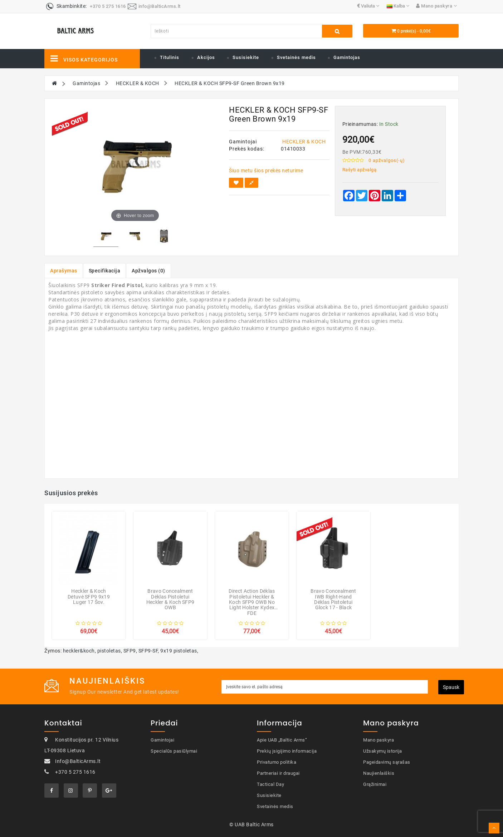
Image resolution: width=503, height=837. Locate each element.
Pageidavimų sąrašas (386, 762)
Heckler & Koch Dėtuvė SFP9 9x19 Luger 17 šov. (89, 596)
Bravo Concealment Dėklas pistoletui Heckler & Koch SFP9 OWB (170, 599)
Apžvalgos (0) (148, 271)
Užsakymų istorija (382, 751)
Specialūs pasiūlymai (174, 751)
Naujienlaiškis (378, 773)
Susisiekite (246, 57)
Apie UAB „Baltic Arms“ (282, 740)
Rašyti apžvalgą (359, 169)
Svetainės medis (296, 57)
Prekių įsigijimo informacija (287, 751)
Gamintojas (346, 57)
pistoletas (109, 651)
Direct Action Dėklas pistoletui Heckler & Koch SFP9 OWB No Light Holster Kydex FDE (252, 602)
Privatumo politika (276, 762)
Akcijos (206, 57)
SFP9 (129, 651)
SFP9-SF (148, 651)
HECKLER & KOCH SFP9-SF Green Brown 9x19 (230, 83)
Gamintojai (162, 740)
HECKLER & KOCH (137, 83)
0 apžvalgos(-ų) (386, 160)
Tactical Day (270, 784)
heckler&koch (79, 651)
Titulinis (169, 57)
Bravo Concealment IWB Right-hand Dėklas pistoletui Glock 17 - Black (333, 599)
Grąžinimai (374, 784)
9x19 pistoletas (178, 651)
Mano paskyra (378, 740)
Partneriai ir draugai (278, 773)
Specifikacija (105, 271)
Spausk (451, 687)
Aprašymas (63, 271)
